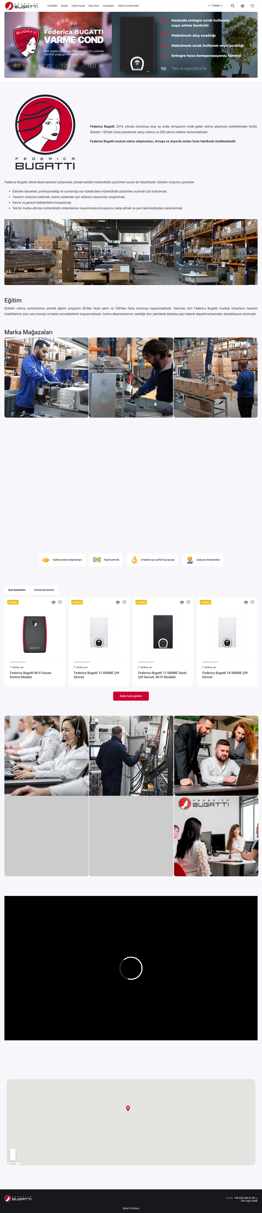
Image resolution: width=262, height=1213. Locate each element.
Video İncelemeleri (128, 5)
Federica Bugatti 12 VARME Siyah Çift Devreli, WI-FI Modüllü (162, 675)
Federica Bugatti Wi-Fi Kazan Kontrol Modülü (30, 675)
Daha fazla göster (131, 696)
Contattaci (108, 5)
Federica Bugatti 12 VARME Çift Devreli (96, 675)
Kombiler (52, 5)
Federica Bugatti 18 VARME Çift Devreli (225, 675)
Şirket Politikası (131, 1208)
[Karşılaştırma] (242, 6)
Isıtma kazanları (44, 589)
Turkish (215, 5)
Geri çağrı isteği (249, 1201)
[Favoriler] (252, 6)
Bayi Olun (94, 5)
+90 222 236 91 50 (242, 1199)
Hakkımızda (78, 5)
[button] (11, 45)
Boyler (64, 5)
